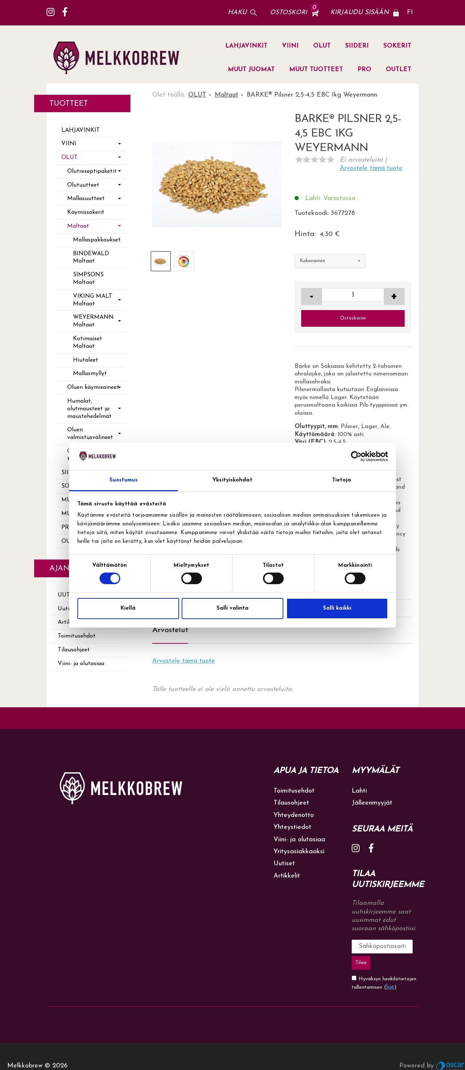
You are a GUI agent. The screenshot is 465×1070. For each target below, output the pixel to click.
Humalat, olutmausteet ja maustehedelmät (89, 408)
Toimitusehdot (77, 636)
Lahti (359, 791)
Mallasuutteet (86, 199)
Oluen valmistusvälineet (90, 433)
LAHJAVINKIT (246, 46)
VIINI (290, 46)
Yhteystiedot (292, 827)
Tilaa (407, 946)
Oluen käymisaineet (93, 387)
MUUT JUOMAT (251, 69)
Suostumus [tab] (123, 480)
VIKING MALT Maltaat (92, 300)
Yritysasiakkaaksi (299, 851)
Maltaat (78, 226)
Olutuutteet (83, 185)
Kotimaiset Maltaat (87, 342)
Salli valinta (232, 608)
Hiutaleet (85, 360)
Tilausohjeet (74, 650)
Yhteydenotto (294, 815)
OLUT (322, 46)
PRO (364, 69)
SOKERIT (397, 46)
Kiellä (128, 608)
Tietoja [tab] (341, 480)
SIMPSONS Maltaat (88, 278)
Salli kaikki (337, 608)
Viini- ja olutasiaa (81, 664)
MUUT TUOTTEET (316, 69)
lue (390, 968)
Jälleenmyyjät (372, 803)
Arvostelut (170, 630)
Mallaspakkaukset (97, 240)
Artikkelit (287, 875)
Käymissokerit (85, 212)
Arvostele (371, 168)
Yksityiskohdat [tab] (232, 480)
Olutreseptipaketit (92, 171)
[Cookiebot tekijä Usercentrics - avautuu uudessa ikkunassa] (356, 456)
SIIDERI (357, 46)
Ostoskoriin (353, 318)
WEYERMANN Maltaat (93, 321)
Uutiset (284, 863)
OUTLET (398, 69)
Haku (237, 12)
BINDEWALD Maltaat (91, 257)
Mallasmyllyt (90, 374)
